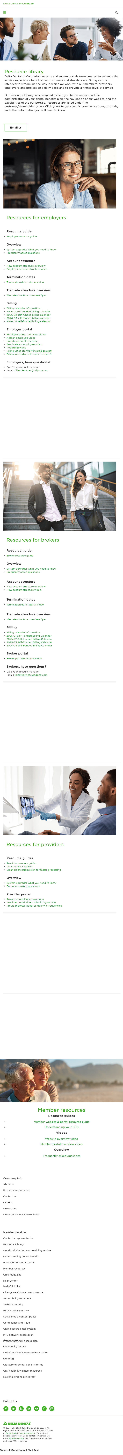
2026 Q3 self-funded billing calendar (29, 318)
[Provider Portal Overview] (61, 961)
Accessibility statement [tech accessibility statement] (17, 1298)
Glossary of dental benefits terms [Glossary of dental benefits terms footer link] (23, 1364)
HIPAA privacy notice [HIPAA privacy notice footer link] (16, 1310)
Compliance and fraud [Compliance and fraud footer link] (16, 1322)
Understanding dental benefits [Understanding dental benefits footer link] (21, 1256)
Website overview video (61, 1138)
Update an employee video (23, 340)
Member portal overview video (61, 1144)
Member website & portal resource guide (61, 1121)
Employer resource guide (22, 236)
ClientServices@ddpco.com (30, 370)
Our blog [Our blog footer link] (8, 1358)
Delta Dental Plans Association (20, 1433)
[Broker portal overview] (61, 731)
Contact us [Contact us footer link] (9, 1196)
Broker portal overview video (24, 658)
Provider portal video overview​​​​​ (25, 899)
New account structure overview (26, 265)
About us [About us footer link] (8, 1184)
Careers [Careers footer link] (8, 1202)
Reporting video (16, 347)
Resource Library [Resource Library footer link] (13, 1244)
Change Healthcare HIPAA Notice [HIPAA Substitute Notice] (23, 1292)
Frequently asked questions (23, 252)
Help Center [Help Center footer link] (10, 1280)
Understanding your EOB (62, 1126)
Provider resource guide (21, 863)
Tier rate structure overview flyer (26, 295)
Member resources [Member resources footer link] (14, 1268)
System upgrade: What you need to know (31, 249)
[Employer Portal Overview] (61, 426)
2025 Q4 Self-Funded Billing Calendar (29, 645)
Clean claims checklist (19, 866)
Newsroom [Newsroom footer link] (9, 1208)
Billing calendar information (23, 308)
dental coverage (16, 1438)
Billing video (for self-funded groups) (29, 354)
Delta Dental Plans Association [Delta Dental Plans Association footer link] (21, 1214)
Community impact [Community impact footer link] (14, 1346)
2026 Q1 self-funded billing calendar (28, 311)
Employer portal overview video (26, 334)
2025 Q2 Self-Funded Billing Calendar (29, 638)
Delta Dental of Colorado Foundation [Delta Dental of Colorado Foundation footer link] (25, 1352)
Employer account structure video (27, 268)
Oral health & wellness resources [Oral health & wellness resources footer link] (22, 1370)
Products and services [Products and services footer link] (16, 1190)
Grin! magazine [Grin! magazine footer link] (12, 1274)
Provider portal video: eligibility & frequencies (34, 905)
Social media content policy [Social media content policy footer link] (19, 1316)
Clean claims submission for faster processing (34, 869)
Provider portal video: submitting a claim (31, 902)
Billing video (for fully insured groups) (29, 350)
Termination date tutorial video (25, 282)
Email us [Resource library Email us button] (16, 127)
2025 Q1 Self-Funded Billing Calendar (29, 635)
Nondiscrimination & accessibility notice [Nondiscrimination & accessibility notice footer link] (27, 1250)
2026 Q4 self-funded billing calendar (29, 321)
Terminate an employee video (24, 344)
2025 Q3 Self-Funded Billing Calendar (29, 642)
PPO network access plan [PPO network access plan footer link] (18, 1334)
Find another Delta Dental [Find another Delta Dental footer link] (19, 1262)
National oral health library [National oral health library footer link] (19, 1376)
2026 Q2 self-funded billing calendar (29, 314)
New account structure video (24, 589)
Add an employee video (21, 337)
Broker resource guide (20, 555)
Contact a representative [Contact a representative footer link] (18, 1238)
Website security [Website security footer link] (13, 1304)
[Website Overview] (61, 1028)
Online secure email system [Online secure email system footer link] (19, 1328)
